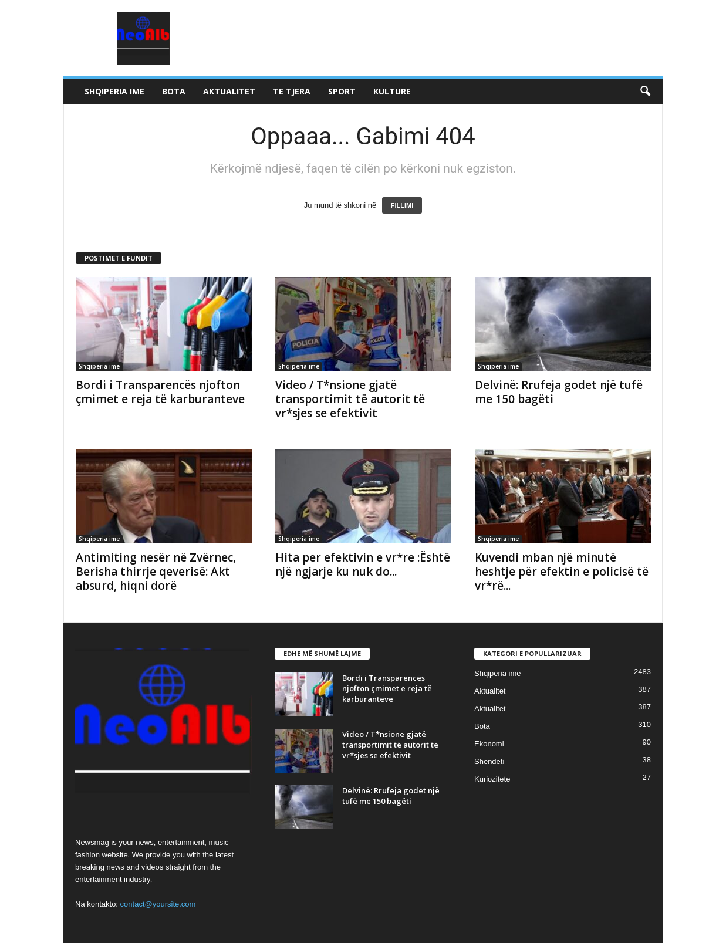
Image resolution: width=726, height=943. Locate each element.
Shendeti (489, 761)
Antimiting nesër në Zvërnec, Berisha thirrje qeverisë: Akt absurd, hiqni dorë (156, 571)
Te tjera (291, 91)
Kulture (392, 91)
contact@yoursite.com (158, 904)
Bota (173, 91)
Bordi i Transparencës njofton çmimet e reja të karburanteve (160, 392)
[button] (645, 91)
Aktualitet (229, 91)
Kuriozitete (492, 779)
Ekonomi (489, 743)
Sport (342, 91)
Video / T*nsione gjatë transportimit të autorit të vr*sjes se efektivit (350, 399)
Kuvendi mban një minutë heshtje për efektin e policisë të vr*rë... (562, 571)
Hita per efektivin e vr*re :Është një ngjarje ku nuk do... (362, 564)
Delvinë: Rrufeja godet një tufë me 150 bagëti (559, 392)
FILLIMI (402, 205)
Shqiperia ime (114, 91)
